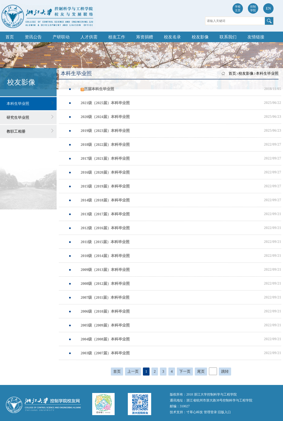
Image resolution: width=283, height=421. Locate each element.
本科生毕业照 (267, 73)
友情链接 (255, 37)
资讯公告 (33, 37)
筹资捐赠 (144, 37)
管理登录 (211, 412)
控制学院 (253, 8)
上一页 (133, 371)
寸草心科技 (195, 412)
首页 (9, 37)
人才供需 (88, 37)
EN (268, 8)
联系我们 (228, 37)
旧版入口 (224, 412)
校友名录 (172, 37)
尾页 (201, 371)
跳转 (225, 371)
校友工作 (116, 37)
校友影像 (200, 37)
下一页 (185, 371)
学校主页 (238, 8)
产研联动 (61, 37)
